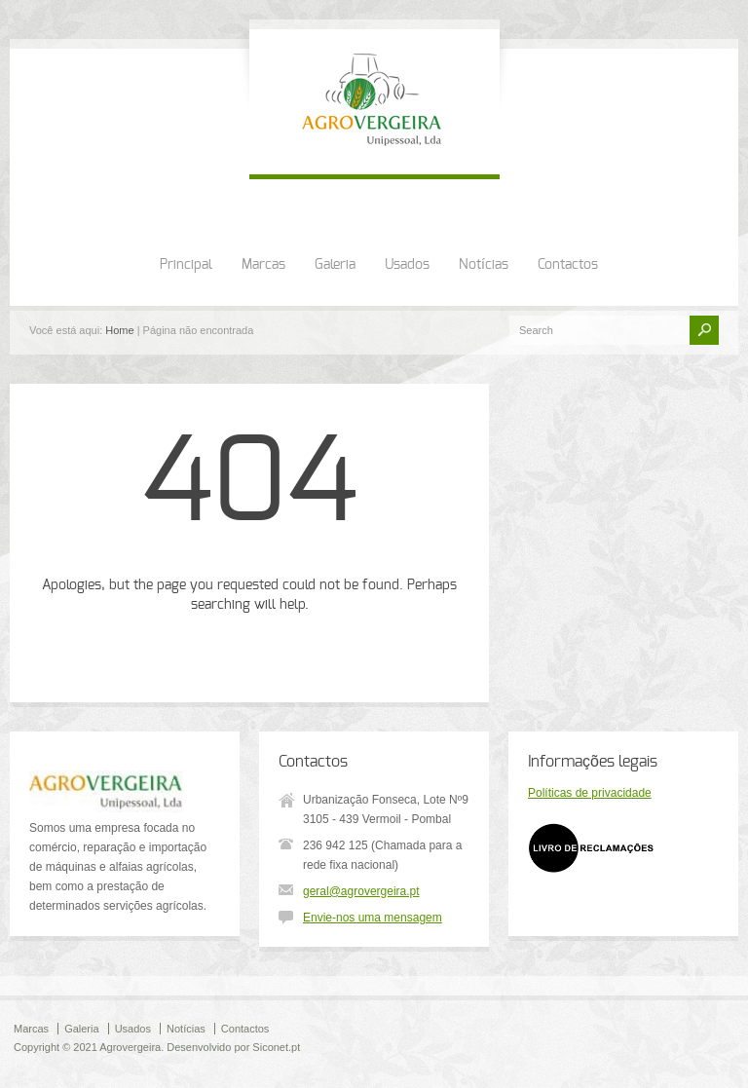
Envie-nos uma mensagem (372, 917)
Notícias (483, 265)
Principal (186, 265)
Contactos (568, 265)
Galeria (335, 265)
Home (119, 330)
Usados (407, 265)
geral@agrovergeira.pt (361, 891)
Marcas (263, 265)
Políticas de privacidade (590, 793)
